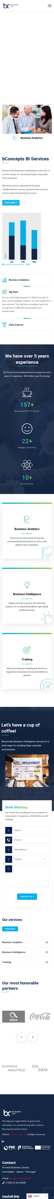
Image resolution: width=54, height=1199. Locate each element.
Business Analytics (32, 137)
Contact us (27, 896)
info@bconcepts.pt (20, 1178)
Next (33, 1037)
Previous (21, 1037)
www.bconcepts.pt (18, 1134)
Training (6, 962)
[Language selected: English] (37, 1196)
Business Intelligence (13, 952)
